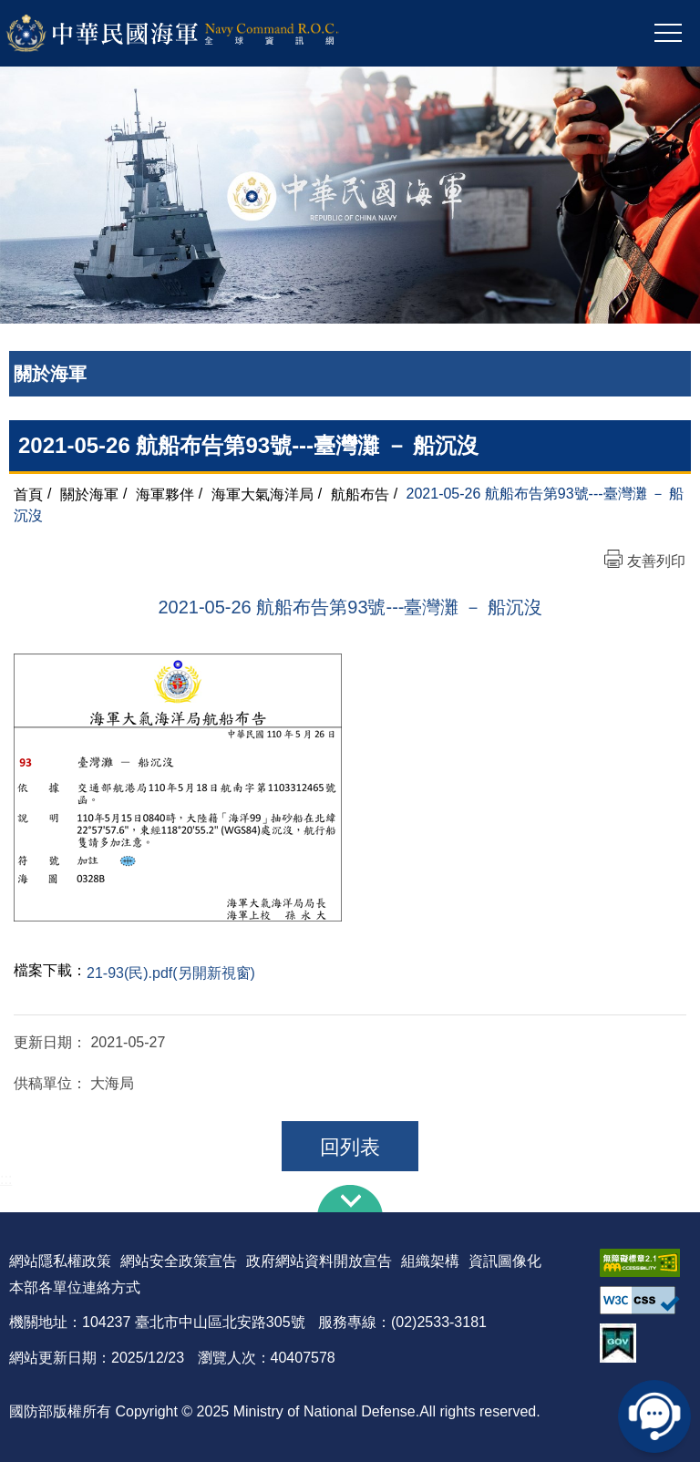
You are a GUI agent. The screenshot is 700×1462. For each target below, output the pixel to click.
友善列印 (656, 561)
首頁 (28, 493)
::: (6, 1179)
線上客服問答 (654, 1416)
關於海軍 (89, 493)
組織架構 (430, 1261)
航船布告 (360, 493)
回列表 (350, 1147)
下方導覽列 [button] (350, 1198)
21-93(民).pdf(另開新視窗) (171, 973)
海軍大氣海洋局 (262, 493)
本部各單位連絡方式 (74, 1287)
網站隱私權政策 (60, 1261)
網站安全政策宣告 (178, 1261)
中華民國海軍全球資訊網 (196, 34)
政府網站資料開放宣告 (319, 1261)
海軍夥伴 (165, 493)
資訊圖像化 (504, 1261)
